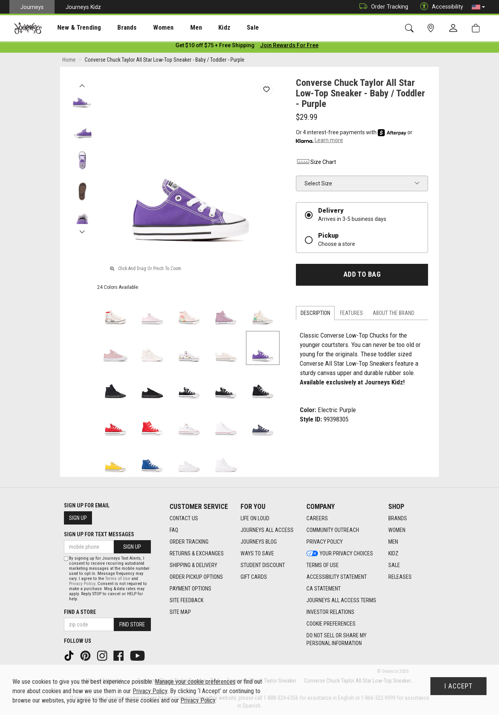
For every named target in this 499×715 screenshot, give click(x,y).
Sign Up (78, 518)
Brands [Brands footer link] (397, 519)
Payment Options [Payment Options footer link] (190, 589)
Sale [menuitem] (225, 28)
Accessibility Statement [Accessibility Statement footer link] (336, 577)
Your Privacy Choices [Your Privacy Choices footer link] (339, 554)
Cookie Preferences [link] (331, 624)
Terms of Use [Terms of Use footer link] (322, 565)
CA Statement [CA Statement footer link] (323, 589)
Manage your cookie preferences (195, 681)
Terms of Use (117, 578)
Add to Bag (361, 276)
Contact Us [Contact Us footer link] (184, 519)
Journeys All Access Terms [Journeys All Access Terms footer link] (341, 601)
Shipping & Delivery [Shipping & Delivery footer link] (193, 565)
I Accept (458, 686)
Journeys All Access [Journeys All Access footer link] (267, 530)
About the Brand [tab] (393, 314)
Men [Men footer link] (393, 542)
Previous (82, 85)
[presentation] (72, 27)
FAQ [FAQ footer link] (174, 530)
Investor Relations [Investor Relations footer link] (330, 612)
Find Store (132, 624)
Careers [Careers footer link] (317, 519)
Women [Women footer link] (396, 530)
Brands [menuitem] (115, 28)
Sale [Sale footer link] (394, 565)
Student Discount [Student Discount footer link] (263, 565)
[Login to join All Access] (215, 47)
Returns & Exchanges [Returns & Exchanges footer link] (197, 554)
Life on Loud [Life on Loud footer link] (255, 519)
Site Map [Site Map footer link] (180, 612)
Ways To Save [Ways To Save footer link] (257, 554)
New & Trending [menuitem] (71, 28)
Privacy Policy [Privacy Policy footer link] (324, 542)
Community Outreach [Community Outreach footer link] (332, 530)
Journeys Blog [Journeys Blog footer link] (259, 542)
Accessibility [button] (439, 7)
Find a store (80, 612)
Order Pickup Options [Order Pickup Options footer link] (196, 577)
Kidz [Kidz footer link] (393, 554)
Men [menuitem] (175, 28)
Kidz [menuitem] (201, 28)
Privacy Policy (82, 583)
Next (82, 231)
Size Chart (316, 163)
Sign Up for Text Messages (99, 534)
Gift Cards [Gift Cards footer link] (254, 577)
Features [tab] (351, 314)
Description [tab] (315, 314)
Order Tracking (382, 7)
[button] (478, 7)
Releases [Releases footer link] (400, 577)
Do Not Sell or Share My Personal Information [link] (336, 640)
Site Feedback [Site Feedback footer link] (186, 601)
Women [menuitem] (147, 28)
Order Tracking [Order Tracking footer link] (189, 542)
